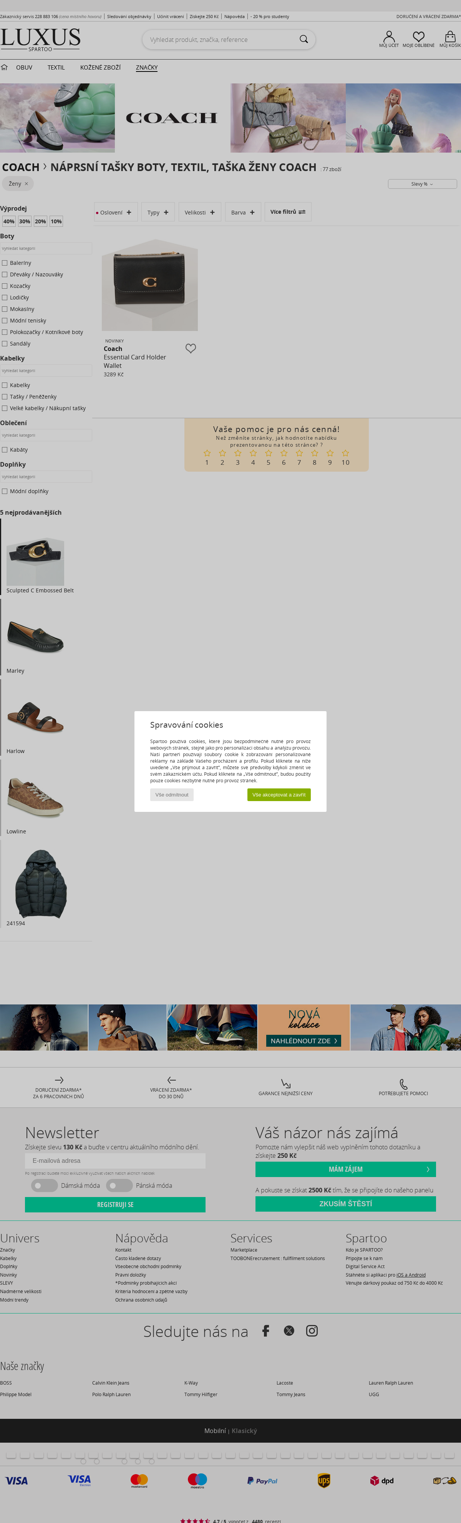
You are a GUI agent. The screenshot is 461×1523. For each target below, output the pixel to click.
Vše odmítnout (172, 795)
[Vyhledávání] (304, 39)
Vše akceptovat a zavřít (279, 795)
